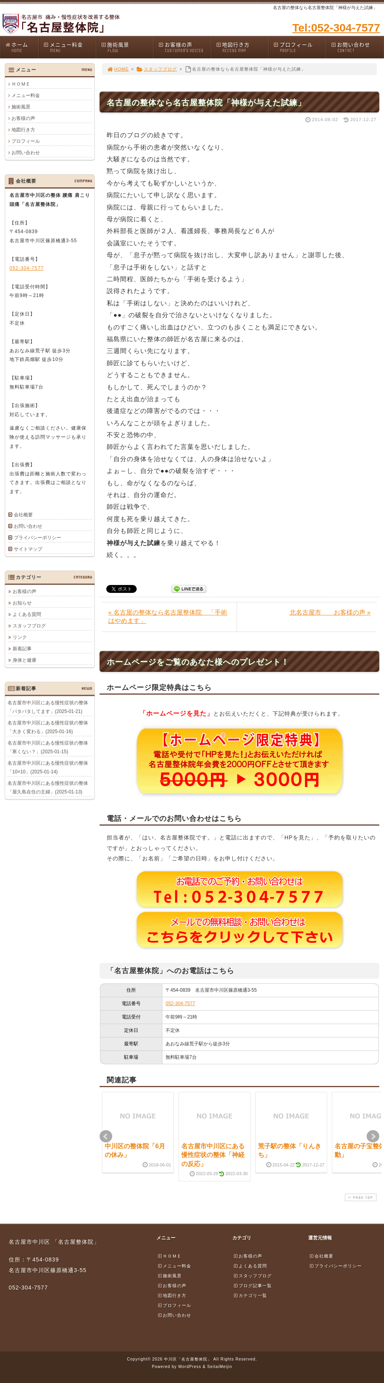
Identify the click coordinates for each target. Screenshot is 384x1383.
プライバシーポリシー (37, 537)
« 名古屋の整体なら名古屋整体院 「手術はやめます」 (167, 616)
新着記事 (22, 648)
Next (373, 1136)
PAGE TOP (360, 1197)
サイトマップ (28, 549)
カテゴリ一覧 (250, 1295)
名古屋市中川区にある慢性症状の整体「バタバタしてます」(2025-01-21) (48, 707)
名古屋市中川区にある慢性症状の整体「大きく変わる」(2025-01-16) (48, 727)
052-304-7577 (180, 1003)
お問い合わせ (357, 47)
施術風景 (127, 47)
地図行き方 (242, 47)
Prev (106, 1136)
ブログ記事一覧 (252, 1285)
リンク (20, 637)
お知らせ (22, 603)
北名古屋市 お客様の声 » (330, 612)
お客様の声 (184, 47)
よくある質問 (27, 614)
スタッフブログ (156, 69)
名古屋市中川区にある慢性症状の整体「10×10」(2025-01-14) (48, 767)
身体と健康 (24, 660)
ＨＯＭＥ (20, 84)
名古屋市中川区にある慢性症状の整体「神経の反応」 (213, 1155)
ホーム (21, 47)
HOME (118, 69)
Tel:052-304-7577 (336, 28)
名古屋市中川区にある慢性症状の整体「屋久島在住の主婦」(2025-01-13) (48, 787)
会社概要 (23, 515)
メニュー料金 (69, 47)
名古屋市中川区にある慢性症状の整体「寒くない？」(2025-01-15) (48, 747)
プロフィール (299, 47)
